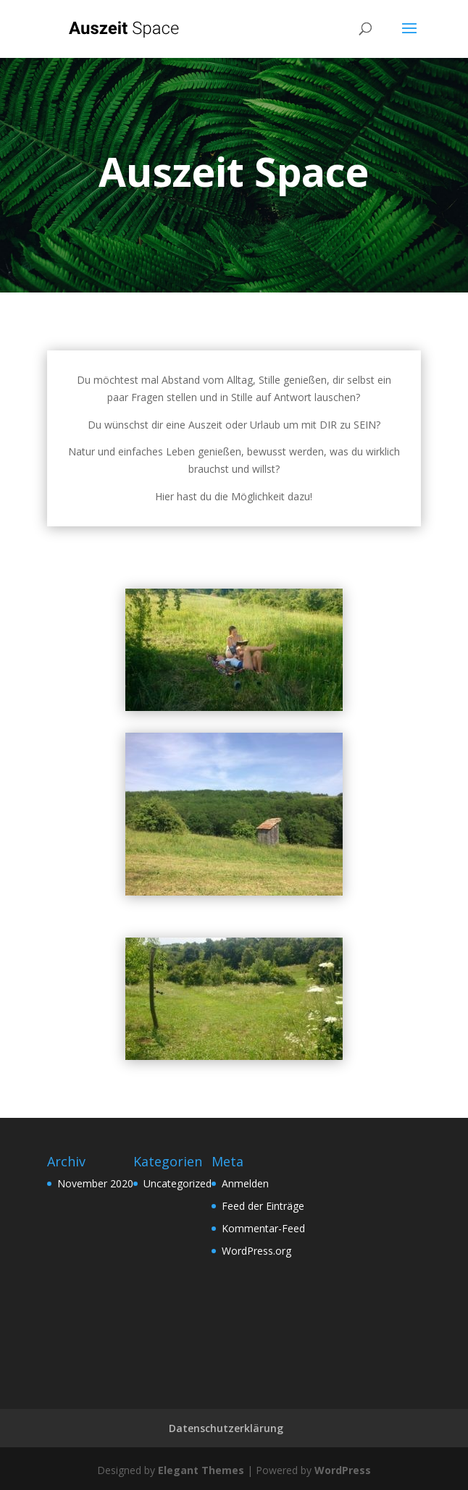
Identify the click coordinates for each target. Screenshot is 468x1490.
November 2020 (95, 1183)
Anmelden (245, 1183)
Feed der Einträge (263, 1206)
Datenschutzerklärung (226, 1428)
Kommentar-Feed (263, 1228)
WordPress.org (256, 1251)
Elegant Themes (201, 1470)
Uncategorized (177, 1183)
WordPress (342, 1470)
